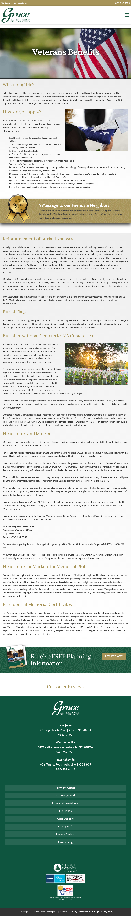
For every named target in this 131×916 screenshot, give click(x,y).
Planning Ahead (65, 795)
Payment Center (65, 787)
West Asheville (65, 742)
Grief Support (65, 818)
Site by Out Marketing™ (85, 912)
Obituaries (65, 811)
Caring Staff (65, 826)
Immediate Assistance (65, 803)
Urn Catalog (65, 842)
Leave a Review (65, 834)
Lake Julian (65, 725)
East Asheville (65, 760)
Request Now (114, 658)
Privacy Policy (107, 912)
